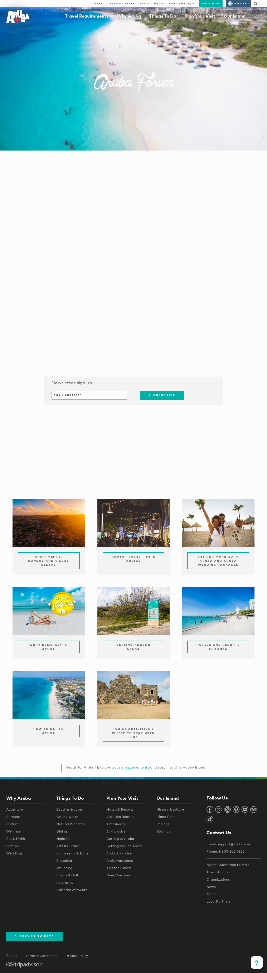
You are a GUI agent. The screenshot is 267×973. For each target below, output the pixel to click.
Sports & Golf (67, 875)
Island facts (165, 817)
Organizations (218, 879)
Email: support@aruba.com (229, 844)
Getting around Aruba (124, 846)
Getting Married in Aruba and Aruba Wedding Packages (218, 560)
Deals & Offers (121, 3)
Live (98, 3)
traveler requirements (130, 767)
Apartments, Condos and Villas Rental (48, 560)
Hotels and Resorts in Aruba (218, 647)
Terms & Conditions (41, 956)
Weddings (14, 853)
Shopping (64, 861)
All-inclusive (115, 831)
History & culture (170, 809)
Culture (12, 824)
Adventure (14, 809)
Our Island (235, 16)
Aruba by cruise (119, 853)
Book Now (211, 3)
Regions (162, 824)
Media (212, 894)
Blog (144, 3)
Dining (61, 831)
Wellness (13, 831)
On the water (67, 817)
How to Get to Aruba (48, 731)
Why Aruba (129, 16)
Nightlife (63, 839)
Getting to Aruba (120, 839)
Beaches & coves (69, 809)
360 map (163, 831)
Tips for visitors (118, 868)
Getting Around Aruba (133, 647)
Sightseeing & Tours (72, 853)
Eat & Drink (15, 839)
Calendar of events (71, 890)
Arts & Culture (67, 846)
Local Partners (218, 901)
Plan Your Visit (199, 16)
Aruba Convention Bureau (228, 865)
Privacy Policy (77, 956)
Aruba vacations (119, 861)
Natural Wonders (70, 824)
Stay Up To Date (34, 936)
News (159, 3)
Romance (13, 817)
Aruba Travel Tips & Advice (133, 558)
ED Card (238, 3)
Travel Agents (218, 872)
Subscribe (161, 395)
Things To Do (162, 16)
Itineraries (64, 883)
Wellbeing (64, 868)
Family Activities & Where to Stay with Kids (133, 733)
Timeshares (115, 824)
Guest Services (118, 875)
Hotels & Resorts (120, 809)
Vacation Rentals (120, 817)
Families (13, 846)
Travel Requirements (87, 16)
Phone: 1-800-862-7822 (225, 851)
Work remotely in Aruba (48, 647)
